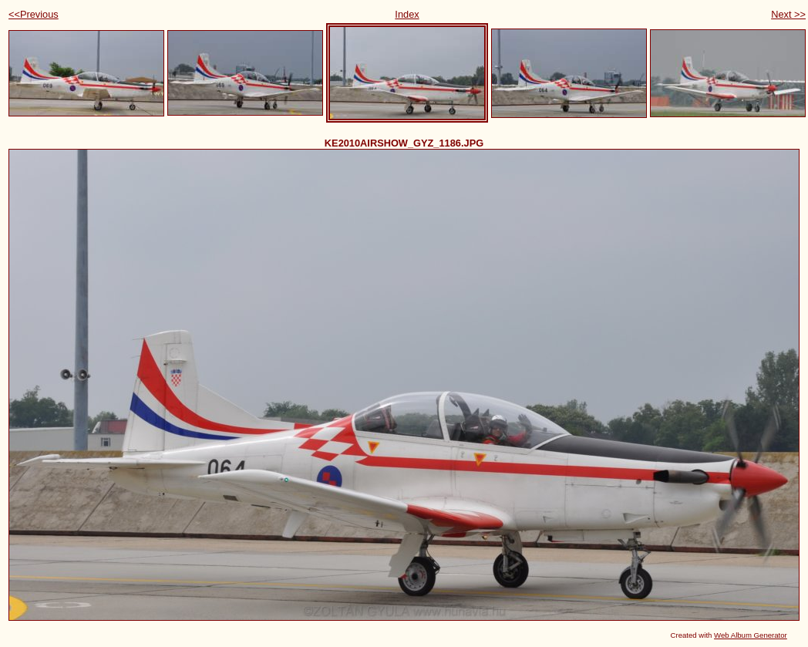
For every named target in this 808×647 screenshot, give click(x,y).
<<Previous (33, 14)
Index (407, 14)
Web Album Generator (750, 635)
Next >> (788, 14)
